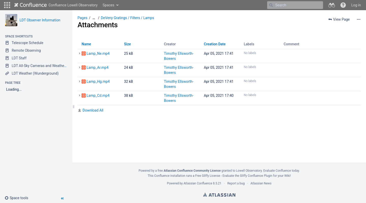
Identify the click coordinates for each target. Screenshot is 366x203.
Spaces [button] (108, 5)
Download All (93, 110)
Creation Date (215, 44)
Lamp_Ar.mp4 (97, 67)
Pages (82, 18)
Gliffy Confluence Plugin (256, 176)
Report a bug (236, 183)
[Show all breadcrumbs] (94, 18)
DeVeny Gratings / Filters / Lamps (127, 18)
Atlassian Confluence (198, 183)
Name (86, 44)
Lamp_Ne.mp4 (98, 53)
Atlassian (219, 194)
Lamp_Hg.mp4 (98, 81)
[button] (7, 5)
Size (127, 44)
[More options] (358, 19)
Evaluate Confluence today (281, 170)
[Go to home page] (56, 5)
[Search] (271, 5)
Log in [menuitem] (356, 5)
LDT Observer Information (40, 20)
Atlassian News (261, 183)
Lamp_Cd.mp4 (97, 95)
